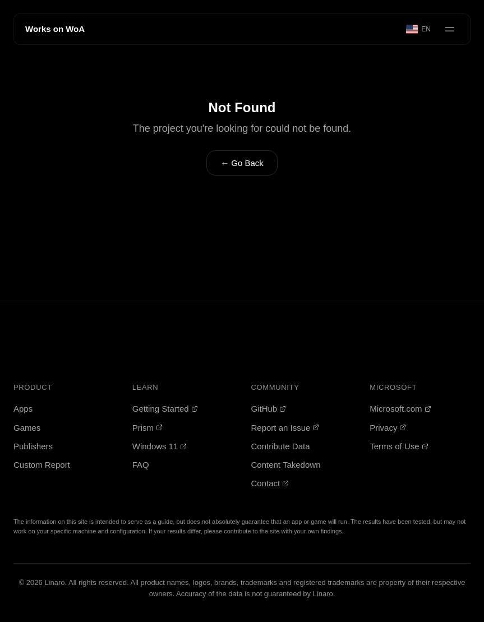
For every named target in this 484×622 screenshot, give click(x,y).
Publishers (33, 446)
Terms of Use (399, 446)
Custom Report (41, 464)
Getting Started (165, 408)
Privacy (388, 427)
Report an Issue (285, 427)
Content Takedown (286, 464)
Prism (147, 427)
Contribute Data (280, 446)
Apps (23, 408)
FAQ (140, 464)
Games (26, 427)
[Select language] (419, 29)
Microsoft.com (400, 408)
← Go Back (242, 163)
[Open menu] (450, 29)
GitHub (269, 408)
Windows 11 (159, 446)
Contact (270, 483)
